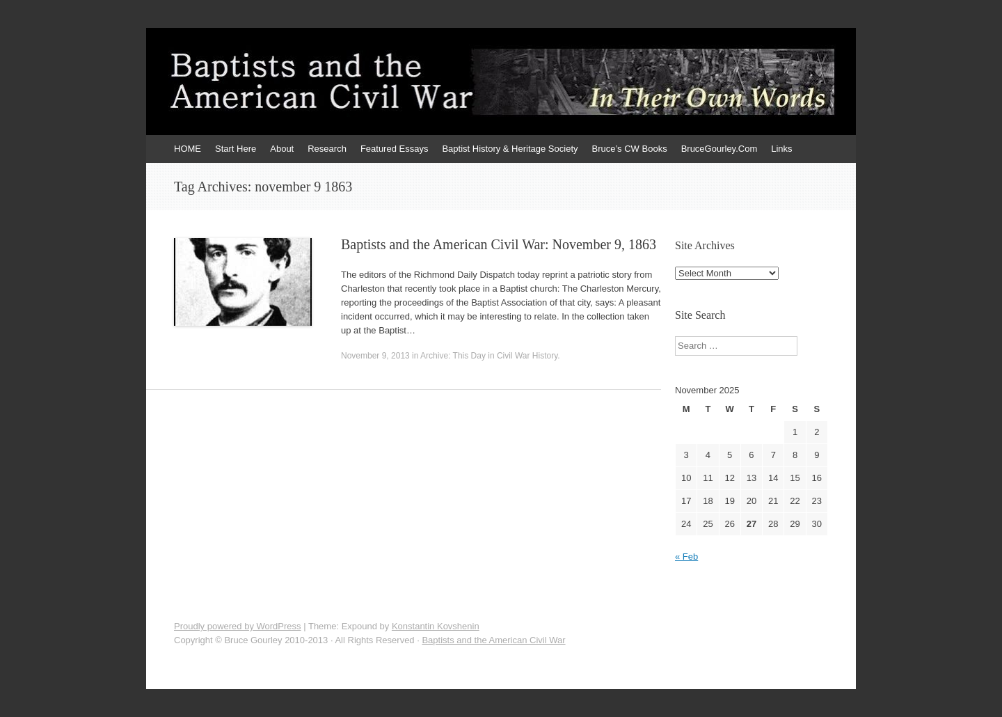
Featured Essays (394, 148)
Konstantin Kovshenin (435, 626)
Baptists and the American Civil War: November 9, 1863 (498, 244)
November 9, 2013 (375, 356)
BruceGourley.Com (719, 148)
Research (327, 148)
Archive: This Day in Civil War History (488, 356)
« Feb (686, 556)
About (282, 148)
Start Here (235, 148)
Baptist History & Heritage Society (510, 148)
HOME (187, 148)
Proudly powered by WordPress (237, 626)
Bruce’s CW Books (629, 148)
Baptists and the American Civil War (493, 640)
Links (781, 148)
